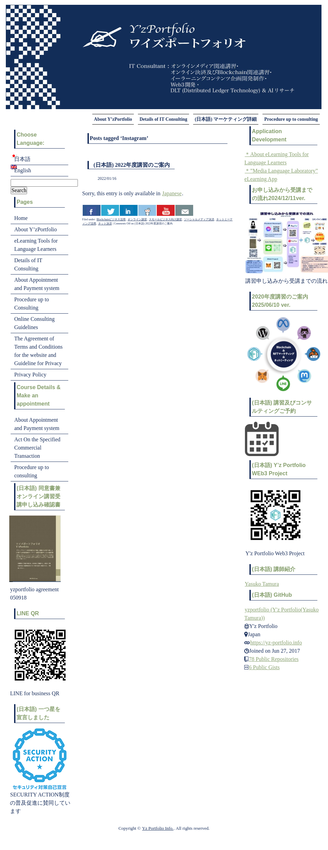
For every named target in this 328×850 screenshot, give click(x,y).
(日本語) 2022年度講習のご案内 (132, 165)
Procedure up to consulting (291, 119)
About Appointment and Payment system (36, 284)
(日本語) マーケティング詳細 (226, 119)
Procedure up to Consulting (31, 303)
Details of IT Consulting (163, 119)
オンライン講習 (137, 219)
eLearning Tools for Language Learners (36, 245)
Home (20, 218)
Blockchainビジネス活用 (111, 219)
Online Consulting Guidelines (34, 323)
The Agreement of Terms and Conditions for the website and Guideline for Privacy (38, 351)
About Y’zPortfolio (113, 119)
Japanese (171, 193)
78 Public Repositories (273, 659)
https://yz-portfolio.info (276, 642)
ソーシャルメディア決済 (199, 219)
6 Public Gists (264, 667)
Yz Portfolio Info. (157, 828)
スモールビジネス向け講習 (165, 219)
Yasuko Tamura (262, 584)
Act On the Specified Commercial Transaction (37, 447)
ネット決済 (105, 223)
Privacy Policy (30, 374)
